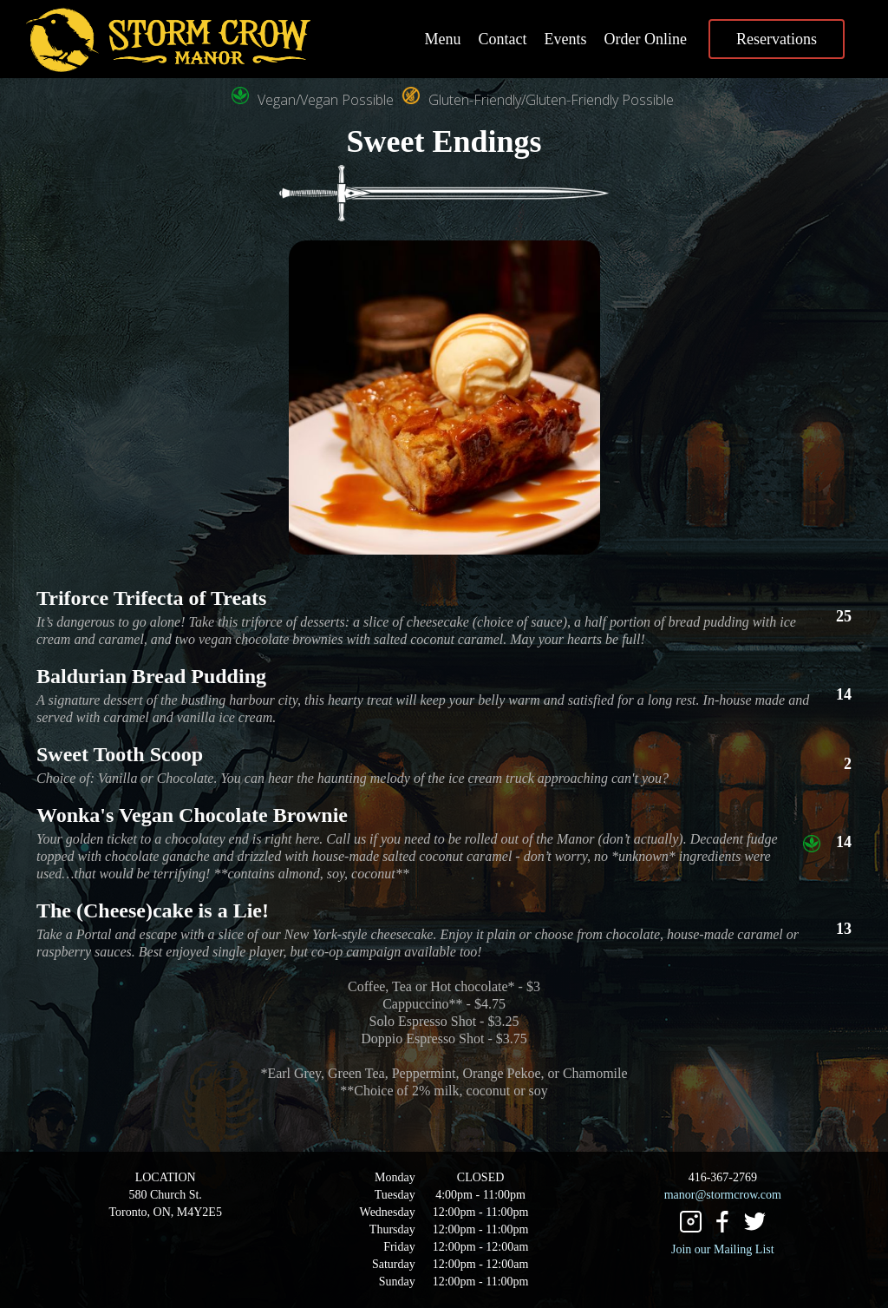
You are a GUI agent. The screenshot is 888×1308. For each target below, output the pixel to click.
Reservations (776, 39)
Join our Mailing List (722, 1249)
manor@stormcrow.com (722, 1194)
